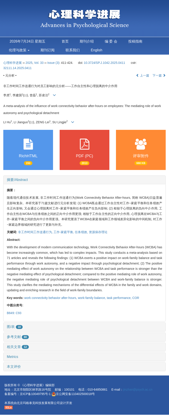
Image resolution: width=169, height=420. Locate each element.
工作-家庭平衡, (64, 232)
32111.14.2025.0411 (17, 68)
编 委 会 (111, 41)
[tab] (84, 180)
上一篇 (142, 75)
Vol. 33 (39, 62)
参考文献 (18, 337)
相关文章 (18, 347)
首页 (65, 41)
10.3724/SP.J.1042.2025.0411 (104, 62)
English (96, 50)
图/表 (15, 327)
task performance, (119, 298)
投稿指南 (135, 41)
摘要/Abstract (17, 180)
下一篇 (159, 75)
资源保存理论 (98, 232)
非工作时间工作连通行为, (36, 232)
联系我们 (73, 50)
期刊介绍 (87, 41)
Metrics (12, 357)
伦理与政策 (19, 50)
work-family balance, (92, 298)
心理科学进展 (13, 62)
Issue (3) (53, 62)
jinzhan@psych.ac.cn (137, 389)
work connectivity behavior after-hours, (51, 298)
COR (135, 298)
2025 (29, 62)
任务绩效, (82, 232)
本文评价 (14, 366)
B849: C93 (14, 313)
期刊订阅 (47, 50)
